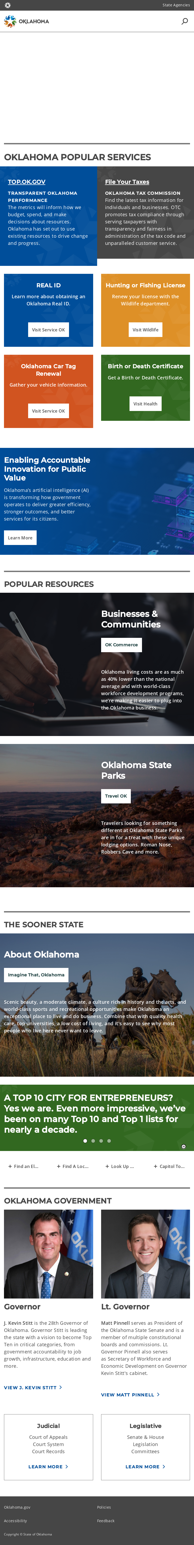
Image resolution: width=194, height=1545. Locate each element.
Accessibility (15, 1520)
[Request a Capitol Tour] (169, 1166)
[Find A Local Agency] (73, 1166)
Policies (104, 1507)
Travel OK (116, 796)
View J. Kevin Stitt (30, 1387)
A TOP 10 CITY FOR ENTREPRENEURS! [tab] (85, 1141)
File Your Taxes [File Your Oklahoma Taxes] (127, 182)
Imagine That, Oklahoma (36, 974)
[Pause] (183, 1146)
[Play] (97, 81)
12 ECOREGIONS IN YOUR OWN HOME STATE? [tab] (109, 1141)
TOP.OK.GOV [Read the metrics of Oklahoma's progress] (26, 182)
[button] (48, 329)
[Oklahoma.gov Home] (7, 4)
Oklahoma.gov (17, 1507)
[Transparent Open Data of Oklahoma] (121, 1166)
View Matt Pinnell (127, 1394)
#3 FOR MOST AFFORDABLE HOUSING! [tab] (93, 1141)
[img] (97, 664)
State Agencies (176, 4)
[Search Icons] (184, 21)
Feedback (106, 1520)
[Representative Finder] (24, 1166)
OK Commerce (121, 644)
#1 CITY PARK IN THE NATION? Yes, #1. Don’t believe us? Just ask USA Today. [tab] (101, 1141)
